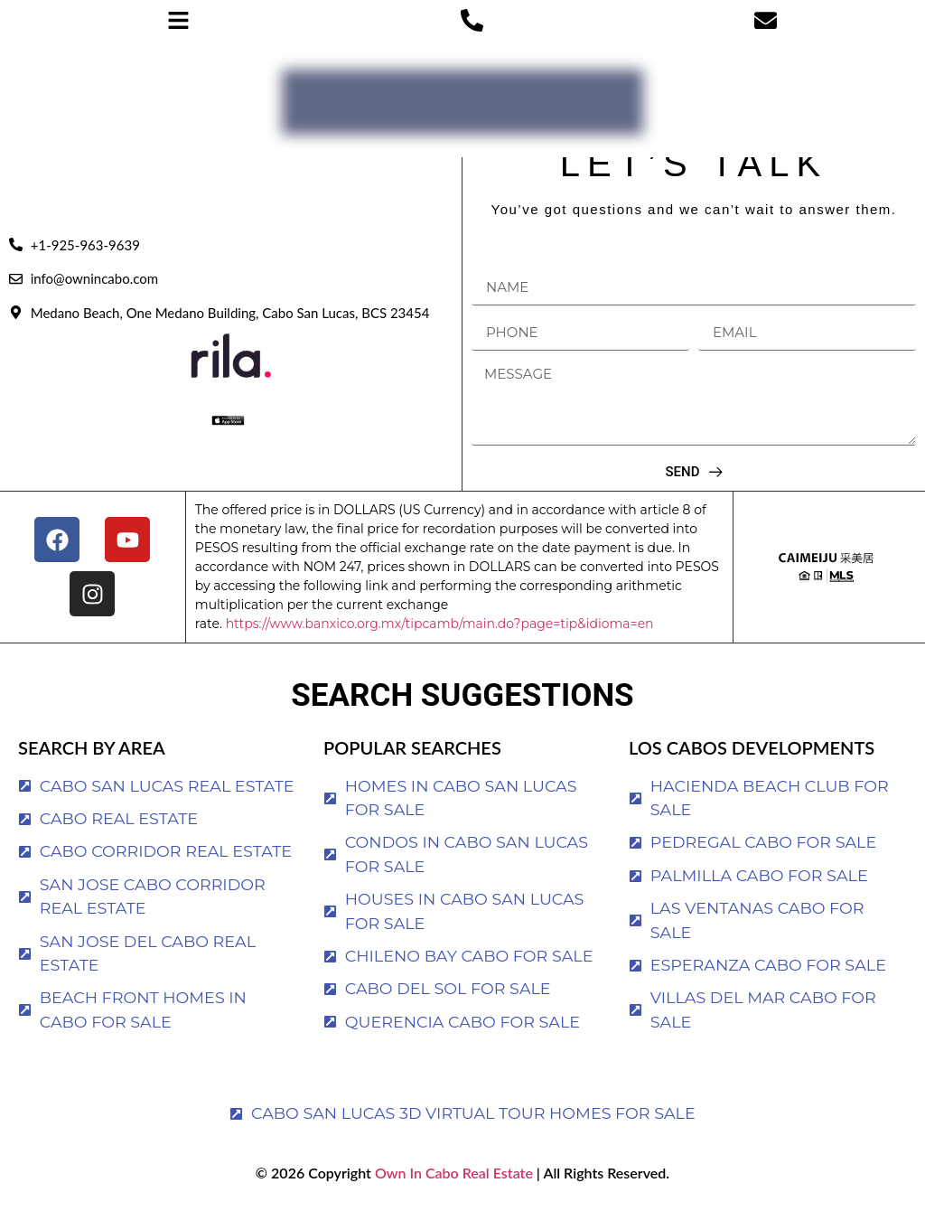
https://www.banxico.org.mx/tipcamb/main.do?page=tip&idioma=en (440, 623)
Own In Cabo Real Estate (452, 1172)
